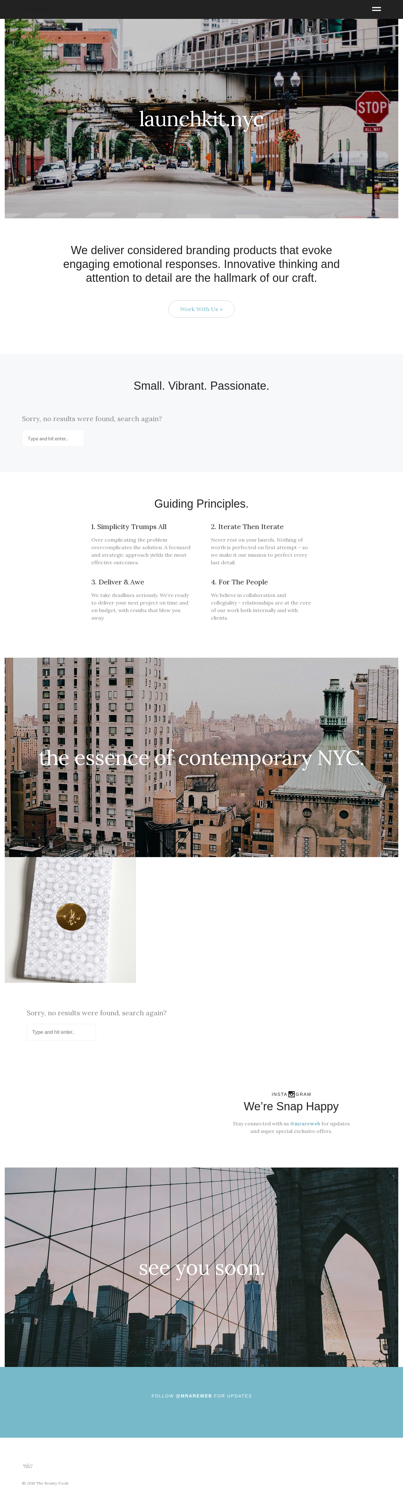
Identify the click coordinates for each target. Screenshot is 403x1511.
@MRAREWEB (194, 1395)
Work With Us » (201, 309)
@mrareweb (305, 1123)
